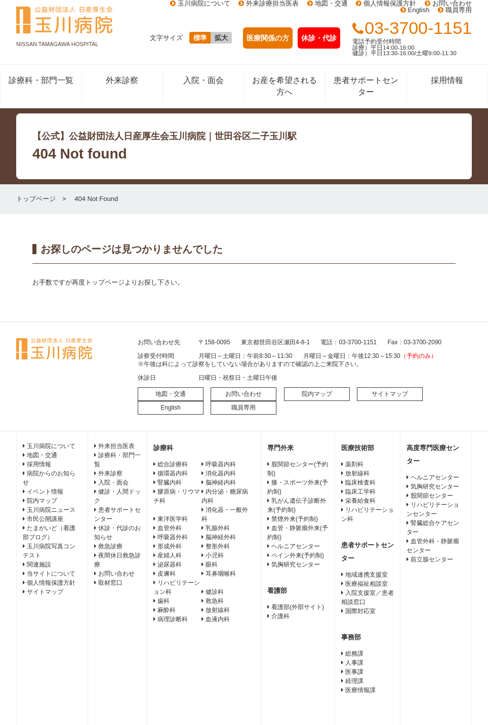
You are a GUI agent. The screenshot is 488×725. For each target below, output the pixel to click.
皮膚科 (166, 573)
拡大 (221, 38)
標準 (200, 38)
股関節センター (432, 495)
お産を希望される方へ (284, 86)
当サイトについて (51, 573)
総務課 (354, 653)
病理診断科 (172, 619)
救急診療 (110, 546)
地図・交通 (170, 393)
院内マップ (317, 393)
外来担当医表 (116, 446)
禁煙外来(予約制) (294, 518)
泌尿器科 (169, 564)
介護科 (280, 616)
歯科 (163, 601)
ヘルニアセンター (295, 546)
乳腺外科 (218, 528)
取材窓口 (110, 582)
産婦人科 (169, 555)
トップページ (36, 199)
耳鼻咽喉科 (221, 573)
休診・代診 (319, 38)
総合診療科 (172, 464)
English (419, 10)
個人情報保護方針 (51, 582)
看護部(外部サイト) (297, 607)
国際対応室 (360, 611)
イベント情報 (45, 491)
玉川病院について (51, 446)
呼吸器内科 (221, 464)
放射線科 (218, 610)
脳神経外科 (221, 537)
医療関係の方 (268, 38)
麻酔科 (166, 610)
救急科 (215, 601)
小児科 (215, 555)
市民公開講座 (45, 518)
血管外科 (169, 528)
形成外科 (169, 546)
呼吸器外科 (172, 537)
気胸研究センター (295, 564)
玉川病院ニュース (51, 509)
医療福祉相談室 (366, 583)
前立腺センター (432, 559)
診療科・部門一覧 (41, 80)
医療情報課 (360, 690)
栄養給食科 (360, 500)
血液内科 (218, 619)
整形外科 (218, 546)
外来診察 (122, 80)
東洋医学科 (172, 518)
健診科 (215, 591)
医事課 (354, 671)
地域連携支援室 (366, 574)
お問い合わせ (243, 393)
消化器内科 (221, 473)
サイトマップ (390, 393)
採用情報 (447, 80)
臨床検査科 (360, 482)
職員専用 (458, 10)
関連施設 (39, 564)
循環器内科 (172, 473)
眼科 (212, 564)
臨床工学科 (360, 491)
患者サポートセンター (366, 86)
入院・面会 (203, 80)
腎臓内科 (169, 482)
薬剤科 (354, 464)
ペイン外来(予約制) (297, 555)
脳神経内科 (221, 482)
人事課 (354, 662)
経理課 (354, 680)
